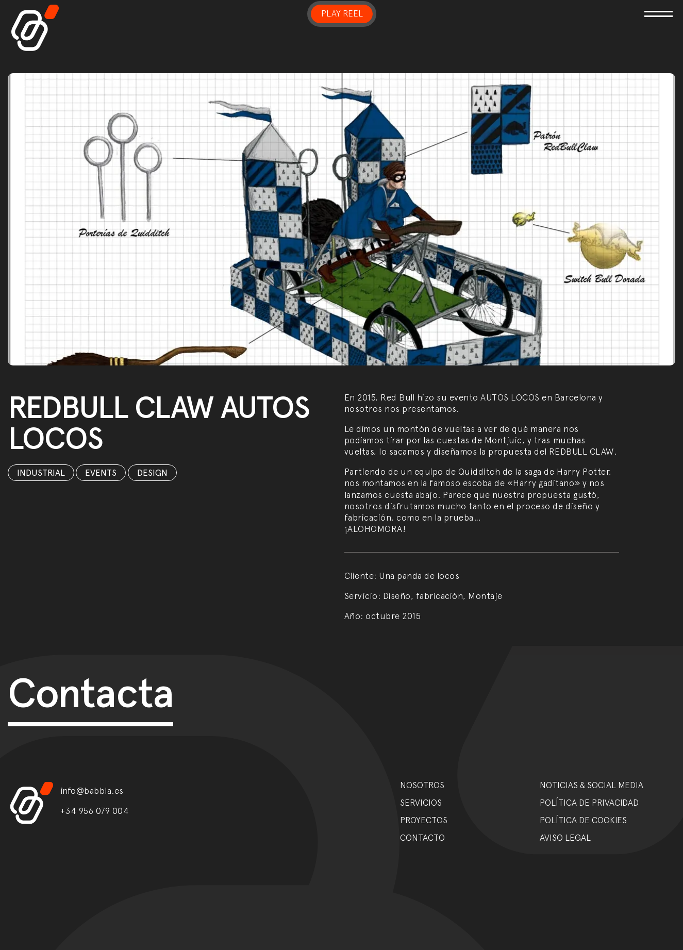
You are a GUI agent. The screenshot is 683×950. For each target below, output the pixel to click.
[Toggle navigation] (566, 7)
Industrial (41, 473)
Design (152, 473)
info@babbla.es (92, 791)
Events (100, 473)
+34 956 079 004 (94, 811)
